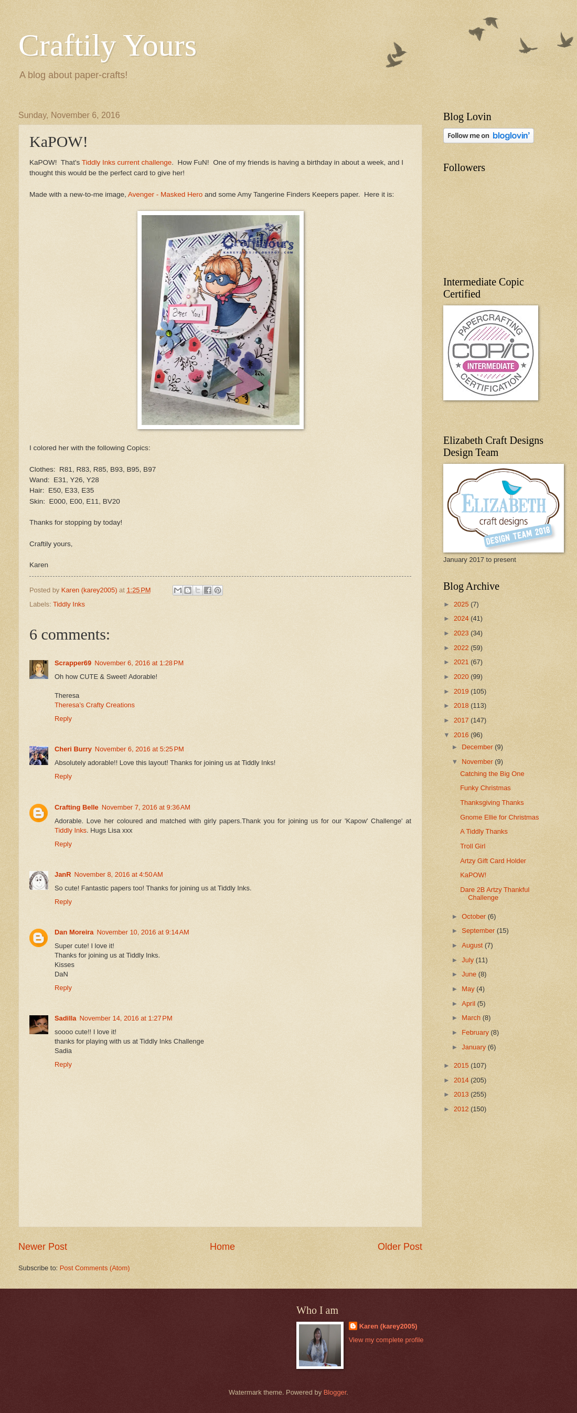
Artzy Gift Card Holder (493, 861)
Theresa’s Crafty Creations (95, 705)
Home (222, 1246)
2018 (462, 705)
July (468, 960)
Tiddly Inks (69, 604)
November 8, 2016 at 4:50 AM (118, 874)
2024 (462, 618)
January (474, 1047)
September (479, 930)
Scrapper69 (73, 663)
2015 (462, 1065)
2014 (462, 1080)
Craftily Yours (107, 45)
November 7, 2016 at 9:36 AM (146, 807)
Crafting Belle (77, 807)
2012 (462, 1109)
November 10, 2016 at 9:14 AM (143, 932)
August (473, 945)
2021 (462, 662)
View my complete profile (386, 1340)
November (478, 762)
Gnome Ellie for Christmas (499, 817)
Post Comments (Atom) (95, 1268)
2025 (462, 604)
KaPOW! (473, 875)
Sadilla (66, 1018)
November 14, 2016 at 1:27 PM (126, 1018)
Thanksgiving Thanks (491, 802)
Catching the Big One (492, 774)
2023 (462, 633)
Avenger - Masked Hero (165, 194)
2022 (462, 648)
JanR (63, 874)
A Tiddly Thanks (484, 831)
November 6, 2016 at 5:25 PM (139, 749)
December (478, 747)
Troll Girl (472, 846)
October (474, 916)
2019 (462, 691)
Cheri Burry (73, 749)
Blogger (335, 1392)
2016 (462, 735)
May (469, 989)
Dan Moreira (74, 932)
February (476, 1032)
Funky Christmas (485, 788)
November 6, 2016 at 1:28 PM (139, 663)
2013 (462, 1094)
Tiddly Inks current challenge (127, 162)
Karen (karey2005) (388, 1326)
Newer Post (42, 1246)
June (470, 974)
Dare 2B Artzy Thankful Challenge (494, 893)
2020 (462, 677)
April (469, 1003)
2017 (462, 720)
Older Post (400, 1246)
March (472, 1018)
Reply (63, 719)
